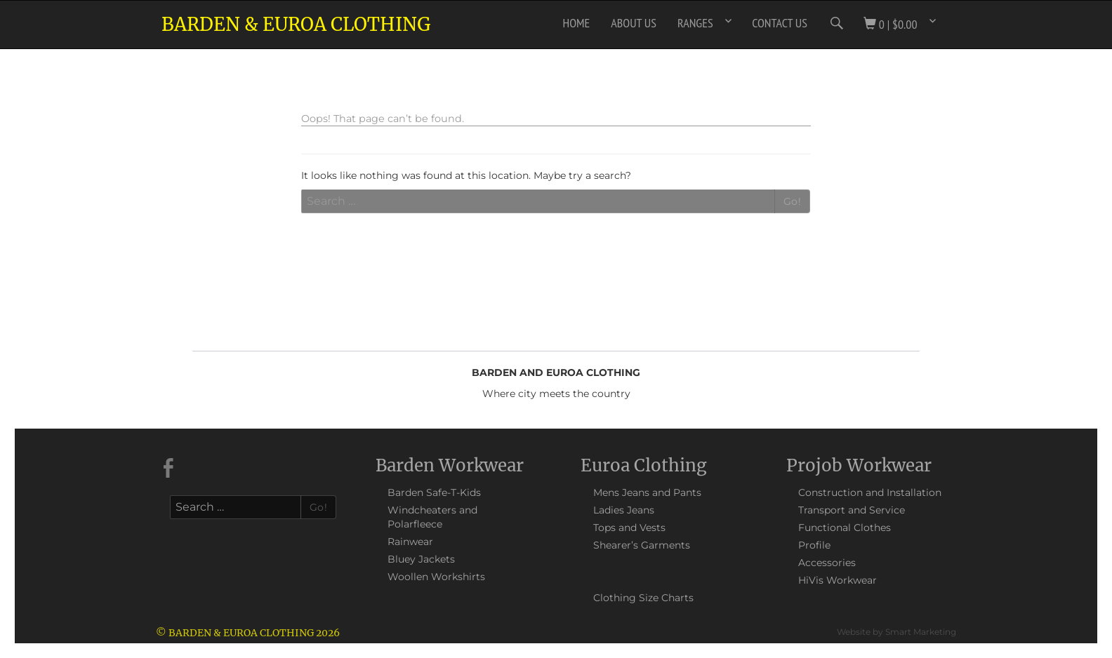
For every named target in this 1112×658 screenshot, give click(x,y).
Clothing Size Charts (643, 597)
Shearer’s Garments (641, 545)
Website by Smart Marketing (896, 631)
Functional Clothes (844, 527)
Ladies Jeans (623, 510)
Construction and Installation (869, 492)
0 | (890, 24)
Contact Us (779, 23)
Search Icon (835, 23)
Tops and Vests (629, 527)
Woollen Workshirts (436, 576)
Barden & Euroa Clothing (295, 24)
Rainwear (410, 541)
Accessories (827, 562)
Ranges (695, 23)
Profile (814, 545)
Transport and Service (851, 510)
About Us (633, 23)
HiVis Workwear (837, 580)
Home (576, 23)
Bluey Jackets (421, 559)
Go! (792, 201)
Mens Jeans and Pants (647, 492)
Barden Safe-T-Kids (434, 492)
